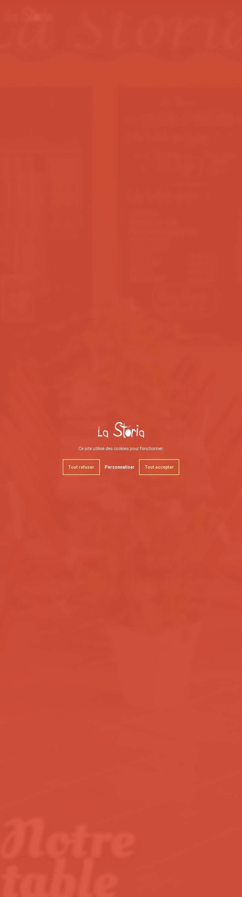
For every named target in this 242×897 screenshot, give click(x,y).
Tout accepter (159, 467)
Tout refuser (81, 467)
